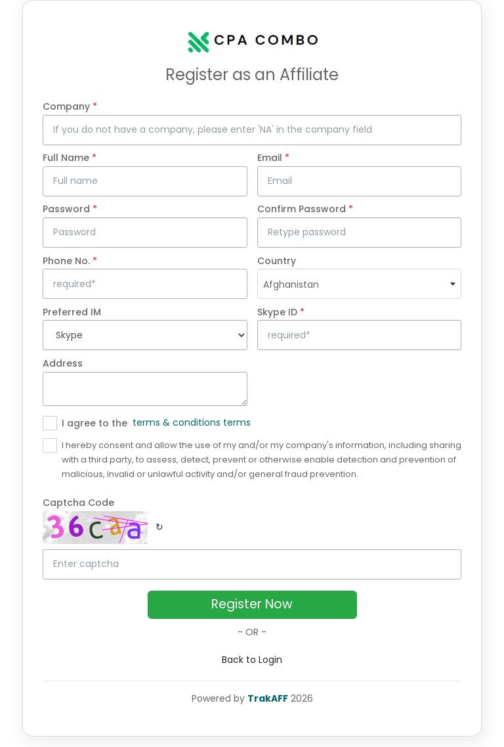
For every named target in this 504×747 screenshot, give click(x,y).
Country (276, 260)
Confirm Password (305, 208)
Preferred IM (72, 312)
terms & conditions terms (192, 422)
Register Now (252, 604)
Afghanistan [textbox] (291, 284)
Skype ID (280, 312)
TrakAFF (267, 698)
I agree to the (94, 423)
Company (70, 106)
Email (273, 157)
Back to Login (252, 659)
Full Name (69, 157)
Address (63, 363)
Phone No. (70, 260)
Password (70, 208)
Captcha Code (78, 502)
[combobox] (359, 284)
